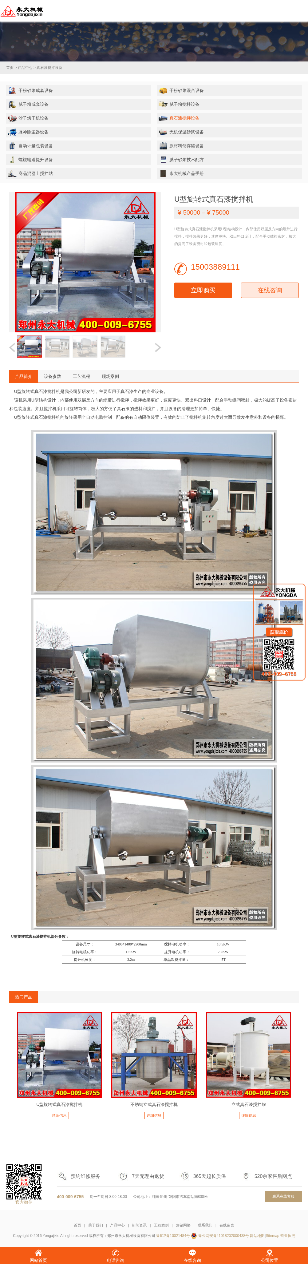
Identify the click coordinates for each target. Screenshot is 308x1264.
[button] (158, 347)
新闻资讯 (139, 1225)
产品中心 (25, 67)
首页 (10, 67)
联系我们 (205, 1225)
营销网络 (183, 1225)
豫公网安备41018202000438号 (223, 1236)
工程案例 (161, 1225)
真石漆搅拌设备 (49, 67)
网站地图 (257, 1236)
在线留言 (226, 1225)
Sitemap (272, 1236)
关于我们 (95, 1225)
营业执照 (287, 1236)
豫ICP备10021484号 (173, 1236)
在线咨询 (270, 290)
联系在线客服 (283, 1196)
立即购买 (203, 290)
